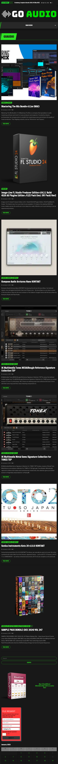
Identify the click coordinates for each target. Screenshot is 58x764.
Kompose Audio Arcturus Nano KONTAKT (20, 281)
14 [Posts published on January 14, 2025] (13, 760)
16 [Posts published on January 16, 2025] (29, 760)
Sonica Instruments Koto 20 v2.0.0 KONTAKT (23, 546)
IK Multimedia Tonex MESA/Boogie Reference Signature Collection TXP (28, 369)
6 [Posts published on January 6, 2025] (5, 757)
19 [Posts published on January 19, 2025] (52, 760)
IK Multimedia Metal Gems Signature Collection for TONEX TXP (26, 458)
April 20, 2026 (45, 2)
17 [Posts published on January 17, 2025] (37, 760)
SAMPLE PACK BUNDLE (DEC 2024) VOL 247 (21, 630)
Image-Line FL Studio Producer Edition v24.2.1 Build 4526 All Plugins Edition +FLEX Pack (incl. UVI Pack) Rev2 (28, 194)
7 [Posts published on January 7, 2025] (13, 757)
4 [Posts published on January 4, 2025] (44, 753)
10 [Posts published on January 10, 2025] (37, 757)
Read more (6, 124)
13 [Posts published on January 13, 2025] (5, 760)
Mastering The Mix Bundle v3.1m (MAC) (20, 106)
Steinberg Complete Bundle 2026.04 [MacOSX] (27, 3)
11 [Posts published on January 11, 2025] (45, 757)
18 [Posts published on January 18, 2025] (45, 760)
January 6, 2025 (7, 110)
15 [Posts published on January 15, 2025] (21, 760)
